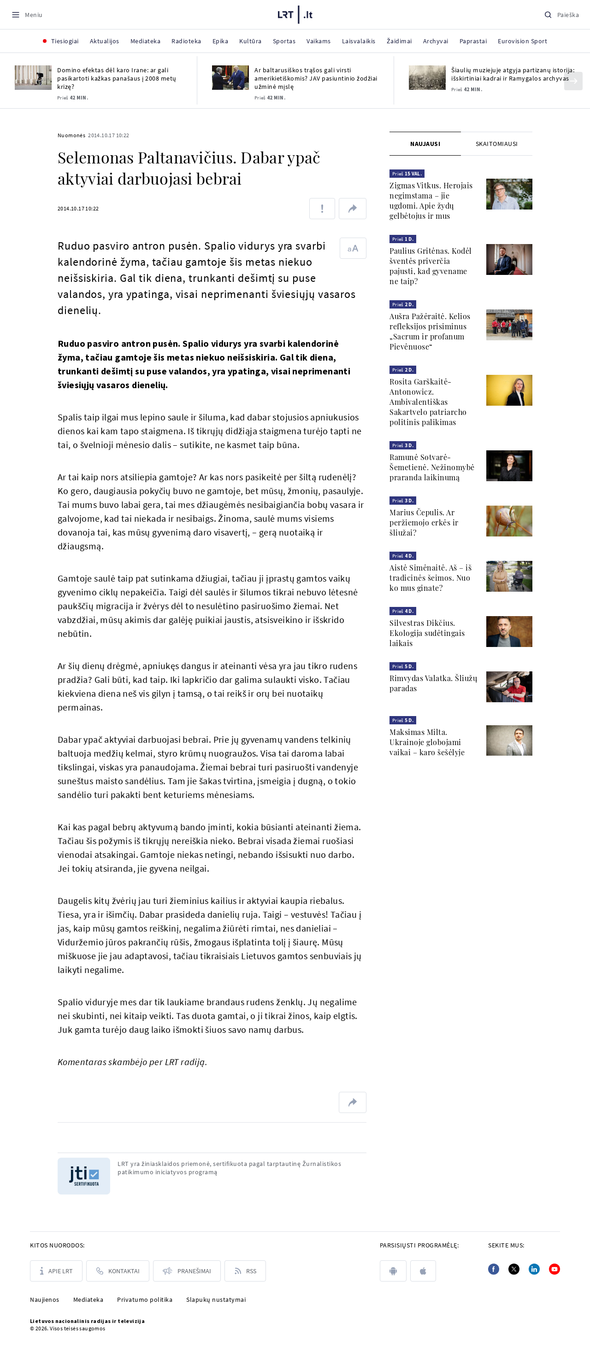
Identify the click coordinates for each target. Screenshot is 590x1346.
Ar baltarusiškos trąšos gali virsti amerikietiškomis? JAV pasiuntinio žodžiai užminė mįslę (316, 78)
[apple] (423, 1271)
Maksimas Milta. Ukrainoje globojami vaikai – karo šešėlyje (427, 742)
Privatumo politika (144, 1299)
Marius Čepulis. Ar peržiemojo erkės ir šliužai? (424, 522)
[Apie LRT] (56, 1271)
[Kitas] (573, 81)
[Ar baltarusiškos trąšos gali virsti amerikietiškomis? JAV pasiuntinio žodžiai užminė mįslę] (230, 77)
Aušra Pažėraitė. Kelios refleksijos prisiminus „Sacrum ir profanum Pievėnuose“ (430, 331)
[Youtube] (554, 1269)
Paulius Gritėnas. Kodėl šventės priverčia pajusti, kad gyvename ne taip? (430, 266)
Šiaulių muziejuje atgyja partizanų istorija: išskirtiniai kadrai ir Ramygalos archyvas (512, 74)
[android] (393, 1271)
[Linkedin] (534, 1269)
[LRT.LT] (295, 15)
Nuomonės (71, 135)
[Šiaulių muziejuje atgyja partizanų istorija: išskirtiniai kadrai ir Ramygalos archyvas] (427, 77)
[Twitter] (513, 1269)
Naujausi (425, 144)
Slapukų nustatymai (216, 1299)
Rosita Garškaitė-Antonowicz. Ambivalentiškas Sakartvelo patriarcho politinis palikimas (428, 402)
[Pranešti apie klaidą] (322, 208)
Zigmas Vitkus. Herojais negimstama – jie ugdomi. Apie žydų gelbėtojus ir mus (431, 201)
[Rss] (245, 1271)
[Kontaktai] (117, 1271)
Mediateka (88, 1299)
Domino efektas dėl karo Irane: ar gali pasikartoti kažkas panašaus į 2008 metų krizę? (117, 78)
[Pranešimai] (187, 1271)
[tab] (425, 144)
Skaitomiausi (497, 144)
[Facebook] (493, 1269)
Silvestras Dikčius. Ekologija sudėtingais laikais (427, 633)
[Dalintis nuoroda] (352, 208)
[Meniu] (27, 14)
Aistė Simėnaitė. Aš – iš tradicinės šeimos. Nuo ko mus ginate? (430, 578)
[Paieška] (561, 14)
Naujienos (44, 1299)
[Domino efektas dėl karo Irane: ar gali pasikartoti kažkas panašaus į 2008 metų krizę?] (33, 77)
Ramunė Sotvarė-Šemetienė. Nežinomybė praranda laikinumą (432, 467)
